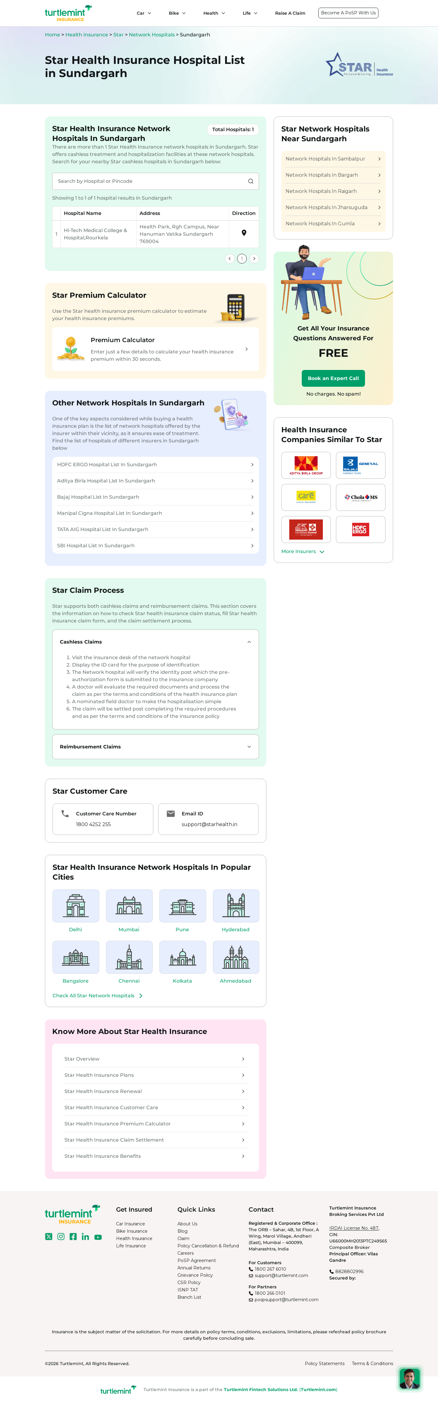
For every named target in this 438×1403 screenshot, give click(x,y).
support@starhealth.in (209, 824)
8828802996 (349, 1271)
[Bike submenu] (182, 13)
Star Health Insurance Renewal (154, 1091)
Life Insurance (131, 1246)
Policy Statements (325, 1363)
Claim (183, 1238)
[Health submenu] (221, 13)
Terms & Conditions (372, 1363)
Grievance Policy (195, 1275)
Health (210, 13)
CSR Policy (189, 1282)
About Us (187, 1224)
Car (140, 13)
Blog (182, 1231)
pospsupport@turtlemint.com (287, 1299)
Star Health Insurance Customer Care (154, 1107)
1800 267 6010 (270, 1269)
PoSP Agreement (196, 1260)
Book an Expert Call (333, 378)
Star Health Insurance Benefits (154, 1156)
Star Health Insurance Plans (154, 1075)
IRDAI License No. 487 (353, 1228)
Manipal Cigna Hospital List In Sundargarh (155, 513)
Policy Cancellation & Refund (208, 1246)
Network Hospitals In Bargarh (333, 175)
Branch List (189, 1297)
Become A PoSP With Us (348, 13)
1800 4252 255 (93, 824)
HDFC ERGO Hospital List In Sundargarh (155, 464)
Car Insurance (130, 1224)
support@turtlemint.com (281, 1275)
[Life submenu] (254, 13)
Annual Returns (193, 1268)
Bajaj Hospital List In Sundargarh (155, 497)
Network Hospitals (152, 35)
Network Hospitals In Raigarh (333, 191)
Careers (185, 1253)
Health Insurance (86, 35)
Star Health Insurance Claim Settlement (154, 1140)
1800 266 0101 (270, 1293)
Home (52, 35)
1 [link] (242, 259)
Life (247, 13)
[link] (230, 259)
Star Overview (154, 1059)
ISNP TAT (187, 1290)
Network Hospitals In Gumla (333, 224)
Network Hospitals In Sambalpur (333, 159)
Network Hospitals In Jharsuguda (333, 207)
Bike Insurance (132, 1231)
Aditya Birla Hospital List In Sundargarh (155, 481)
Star (119, 35)
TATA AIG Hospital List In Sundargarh (155, 529)
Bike (174, 13)
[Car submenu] (147, 13)
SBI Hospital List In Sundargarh (155, 545)
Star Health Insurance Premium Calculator (154, 1124)
